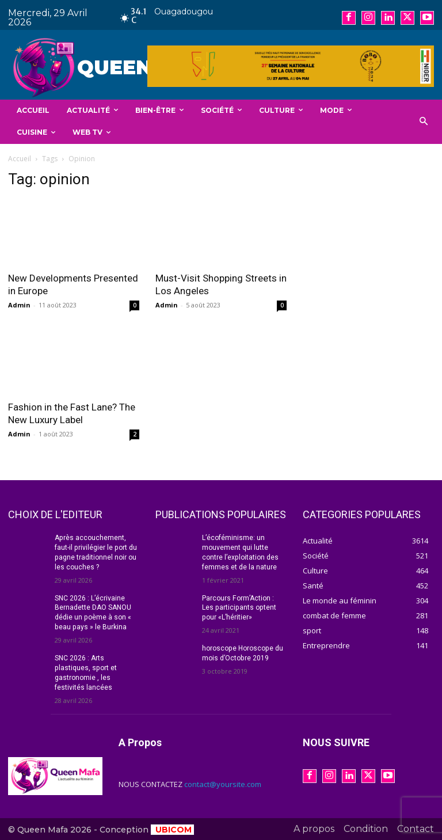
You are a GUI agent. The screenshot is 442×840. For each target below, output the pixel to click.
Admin (19, 305)
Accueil (19, 159)
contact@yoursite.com (222, 783)
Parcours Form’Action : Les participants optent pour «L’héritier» (238, 607)
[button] (424, 122)
